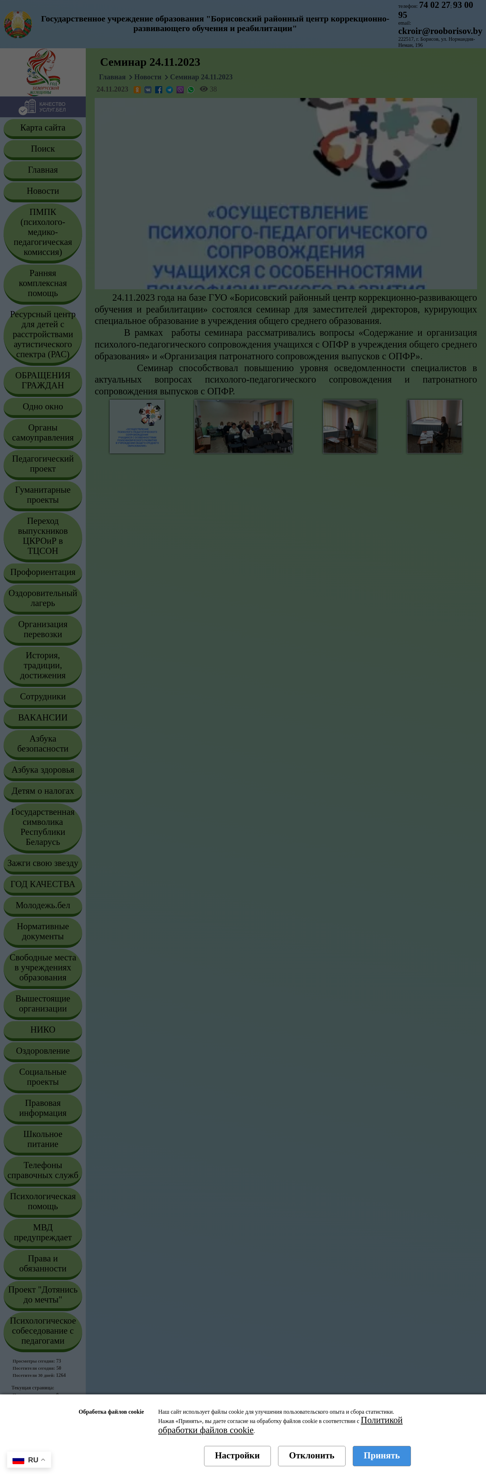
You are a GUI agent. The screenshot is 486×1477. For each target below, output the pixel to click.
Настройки (237, 1455)
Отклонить (311, 1455)
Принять (382, 1455)
